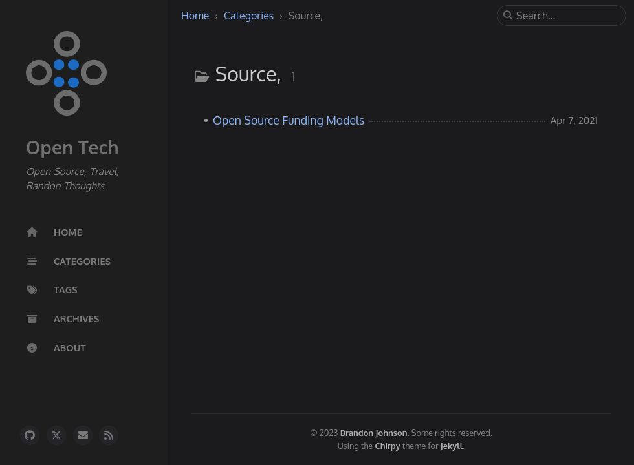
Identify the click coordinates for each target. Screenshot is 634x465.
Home (196, 15)
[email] (83, 435)
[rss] (109, 435)
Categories (250, 15)
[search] (566, 15)
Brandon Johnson (374, 433)
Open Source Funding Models (288, 120)
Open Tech (72, 147)
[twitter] (56, 435)
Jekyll (452, 445)
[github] (30, 435)
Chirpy (387, 445)
